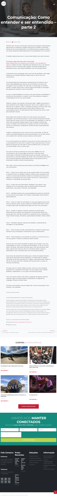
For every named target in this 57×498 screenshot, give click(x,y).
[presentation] (11, 434)
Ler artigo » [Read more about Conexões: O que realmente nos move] (5, 370)
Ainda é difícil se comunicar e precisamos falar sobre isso (41, 366)
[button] (54, 4)
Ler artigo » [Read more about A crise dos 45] (33, 399)
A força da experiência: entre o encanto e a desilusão (13, 395)
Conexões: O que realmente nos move (12, 366)
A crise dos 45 (33, 395)
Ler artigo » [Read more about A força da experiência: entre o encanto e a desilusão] (5, 401)
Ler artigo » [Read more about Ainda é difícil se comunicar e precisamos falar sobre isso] (33, 372)
